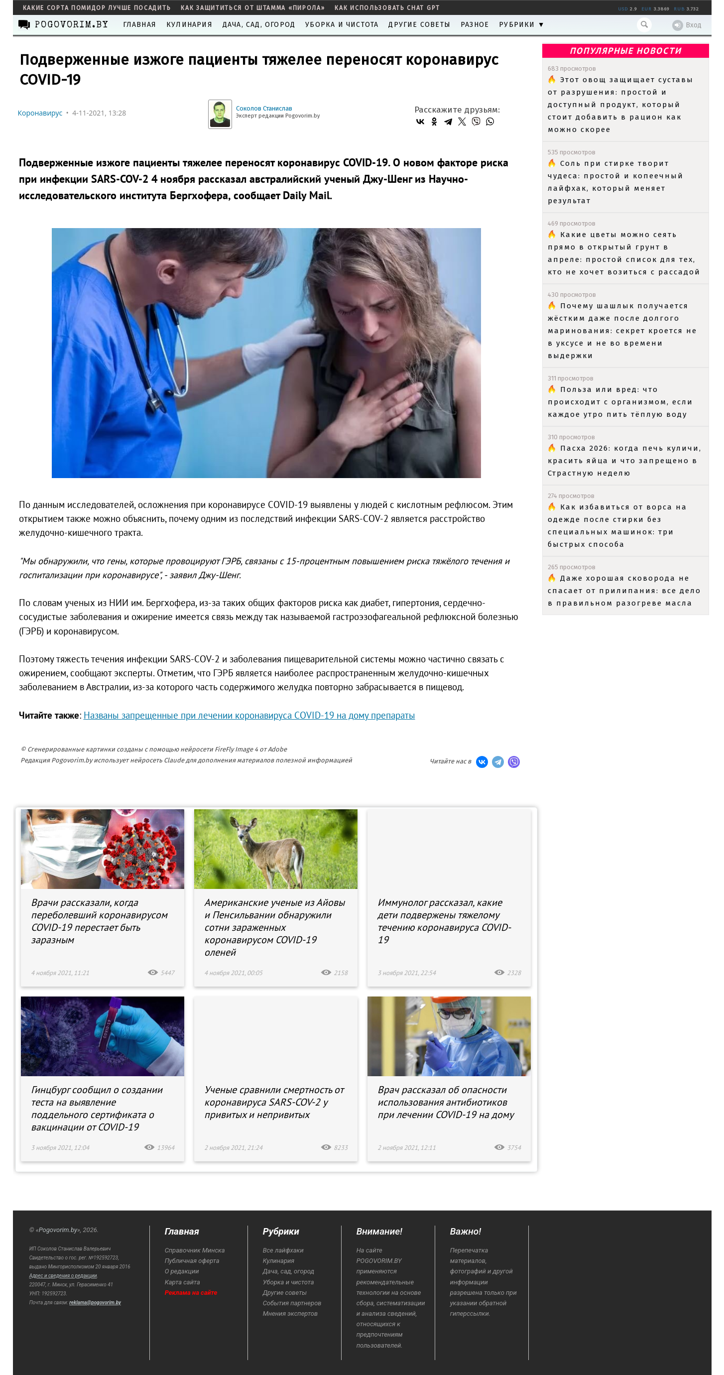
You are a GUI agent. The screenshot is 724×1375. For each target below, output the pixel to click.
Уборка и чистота (341, 24)
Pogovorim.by (58, 1230)
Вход (687, 25)
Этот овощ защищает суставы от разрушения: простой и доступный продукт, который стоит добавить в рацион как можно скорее (621, 104)
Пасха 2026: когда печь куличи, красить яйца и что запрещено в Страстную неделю (625, 461)
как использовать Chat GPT (387, 7)
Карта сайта (182, 1282)
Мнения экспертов (290, 1313)
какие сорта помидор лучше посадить (97, 7)
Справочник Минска (195, 1250)
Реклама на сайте (191, 1292)
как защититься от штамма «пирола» (253, 7)
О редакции (182, 1271)
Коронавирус (40, 113)
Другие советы (419, 24)
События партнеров (292, 1303)
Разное (475, 24)
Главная (139, 24)
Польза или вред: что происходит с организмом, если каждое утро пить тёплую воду (620, 402)
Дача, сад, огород (259, 24)
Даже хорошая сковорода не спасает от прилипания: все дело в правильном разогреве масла (624, 591)
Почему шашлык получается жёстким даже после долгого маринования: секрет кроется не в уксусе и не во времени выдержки (622, 330)
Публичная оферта (192, 1260)
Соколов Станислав (264, 108)
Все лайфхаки (283, 1250)
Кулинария (189, 24)
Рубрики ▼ (522, 24)
